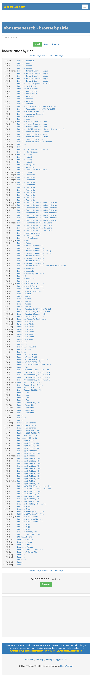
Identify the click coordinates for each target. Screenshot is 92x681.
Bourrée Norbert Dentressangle (32, 71)
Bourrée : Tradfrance (27, 238)
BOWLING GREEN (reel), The (30, 512)
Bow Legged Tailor (26, 456)
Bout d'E (21, 276)
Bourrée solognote (26, 165)
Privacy (49, 659)
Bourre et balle (25, 172)
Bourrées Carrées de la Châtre (32, 150)
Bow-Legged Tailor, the (29, 474)
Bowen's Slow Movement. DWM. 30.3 (34, 365)
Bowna (19, 562)
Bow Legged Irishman (27, 451)
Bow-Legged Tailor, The (29, 458)
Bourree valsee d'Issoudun (30, 258)
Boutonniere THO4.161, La (30, 286)
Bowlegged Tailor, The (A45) (31, 504)
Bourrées (21, 144)
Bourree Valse (24, 241)
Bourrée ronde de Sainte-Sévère (33, 132)
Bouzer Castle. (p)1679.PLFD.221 (33, 312)
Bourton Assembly (25, 269)
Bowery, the (23, 393)
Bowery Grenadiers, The (29, 403)
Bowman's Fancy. (25, 547)
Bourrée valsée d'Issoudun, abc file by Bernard (41, 266)
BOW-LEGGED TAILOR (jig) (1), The (34, 486)
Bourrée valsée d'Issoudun (30, 256)
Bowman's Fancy (24, 542)
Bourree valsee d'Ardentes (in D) (34, 251)
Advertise (29, 659)
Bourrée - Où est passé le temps (33, 84)
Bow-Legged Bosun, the (28, 443)
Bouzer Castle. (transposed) (31, 314)
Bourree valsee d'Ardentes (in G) (34, 253)
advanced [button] (48, 44)
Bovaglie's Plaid (25, 322)
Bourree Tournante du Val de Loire (34, 231)
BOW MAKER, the (24, 537)
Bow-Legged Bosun (25, 441)
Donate (46, 584)
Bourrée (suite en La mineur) (32, 170)
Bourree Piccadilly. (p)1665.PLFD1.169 (36, 106)
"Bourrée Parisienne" (27, 89)
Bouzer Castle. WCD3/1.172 (30, 317)
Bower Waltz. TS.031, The (30, 390)
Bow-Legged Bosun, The (28, 446)
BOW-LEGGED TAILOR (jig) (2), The (34, 489)
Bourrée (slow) (24, 155)
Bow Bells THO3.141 (26, 347)
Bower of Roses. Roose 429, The (33, 370)
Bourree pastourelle (27, 91)
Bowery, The (23, 398)
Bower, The (22, 367)
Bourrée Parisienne (26, 86)
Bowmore (21, 555)
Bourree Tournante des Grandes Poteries (37, 220)
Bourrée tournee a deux (29, 233)
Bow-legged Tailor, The (29, 469)
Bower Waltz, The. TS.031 (30, 382)
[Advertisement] (46, 17)
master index (47, 55)
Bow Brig (21, 352)
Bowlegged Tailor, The (28, 496)
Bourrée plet (23, 119)
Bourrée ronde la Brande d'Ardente (34, 142)
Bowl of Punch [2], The (29, 534)
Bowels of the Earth (27, 355)
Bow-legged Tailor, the (29, 471)
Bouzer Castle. (24, 296)
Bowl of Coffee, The (27, 532)
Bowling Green (24, 507)
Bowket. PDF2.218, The (28, 431)
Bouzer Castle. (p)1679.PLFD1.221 (34, 309)
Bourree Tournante (26, 177)
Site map (39, 659)
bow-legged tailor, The (29, 461)
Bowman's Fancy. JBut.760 (30, 550)
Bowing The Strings (26, 423)
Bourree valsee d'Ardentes (30, 248)
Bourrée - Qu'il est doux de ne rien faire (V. (41, 129)
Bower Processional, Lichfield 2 (33, 377)
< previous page (34, 55)
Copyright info (61, 659)
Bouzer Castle (24, 294)
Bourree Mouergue (25, 61)
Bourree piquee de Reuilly (30, 111)
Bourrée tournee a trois (29, 236)
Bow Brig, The (24, 350)
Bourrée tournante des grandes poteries (37, 203)
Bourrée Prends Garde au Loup (32, 122)
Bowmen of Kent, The (27, 552)
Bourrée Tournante (26, 175)
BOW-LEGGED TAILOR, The (29, 491)
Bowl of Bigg (23, 524)
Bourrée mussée (24, 69)
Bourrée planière (25, 117)
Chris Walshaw (66, 666)
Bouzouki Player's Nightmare (31, 319)
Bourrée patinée (25, 96)
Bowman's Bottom (25, 539)
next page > (59, 55)
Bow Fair (21, 415)
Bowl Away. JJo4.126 (27, 436)
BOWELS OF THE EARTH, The (30, 362)
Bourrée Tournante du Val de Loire (34, 223)
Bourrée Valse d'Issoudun (30, 246)
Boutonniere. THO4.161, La (30, 284)
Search (37, 44)
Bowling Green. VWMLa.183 (30, 517)
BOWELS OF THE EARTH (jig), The (33, 360)
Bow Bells (22, 342)
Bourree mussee (24, 63)
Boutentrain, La (25, 281)
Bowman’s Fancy (24, 544)
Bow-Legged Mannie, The (29, 453)
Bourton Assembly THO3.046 (30, 274)
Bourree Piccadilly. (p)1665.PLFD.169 (36, 109)
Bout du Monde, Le (26, 279)
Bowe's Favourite (25, 405)
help (56, 44)
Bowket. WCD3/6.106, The (29, 433)
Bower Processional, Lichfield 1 (33, 372)
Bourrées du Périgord (27, 152)
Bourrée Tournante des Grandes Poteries (37, 208)
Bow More (21, 560)
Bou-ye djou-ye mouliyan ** (31, 291)
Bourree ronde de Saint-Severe (32, 137)
